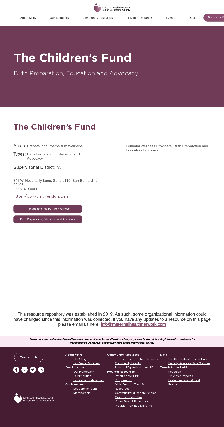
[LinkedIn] (41, 370)
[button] (170, 18)
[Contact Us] (28, 357)
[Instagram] (24, 370)
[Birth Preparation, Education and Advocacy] (47, 219)
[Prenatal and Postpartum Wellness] (47, 209)
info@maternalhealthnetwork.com (133, 324)
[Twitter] (33, 370)
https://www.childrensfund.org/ (41, 196)
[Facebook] (16, 370)
